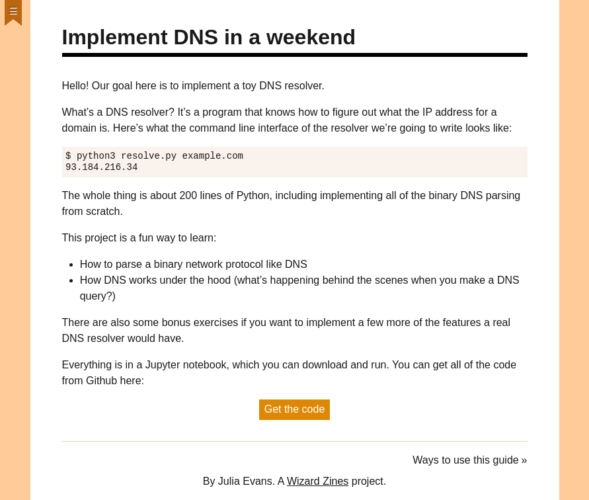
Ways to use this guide (465, 460)
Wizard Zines (317, 481)
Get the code (294, 409)
